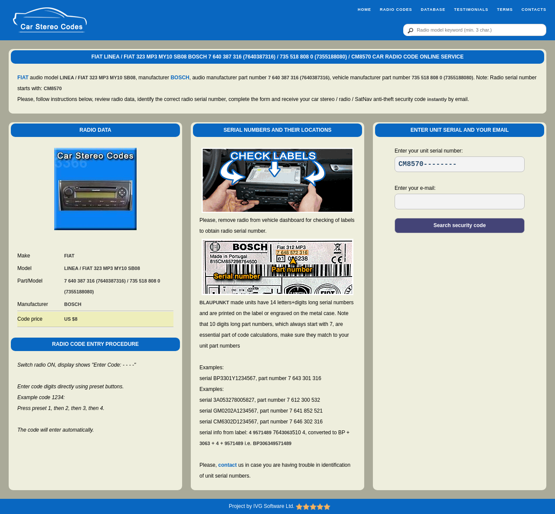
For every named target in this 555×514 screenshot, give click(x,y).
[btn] (409, 30)
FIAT (23, 78)
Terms (505, 9)
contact (227, 465)
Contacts (534, 9)
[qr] (474, 30)
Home (364, 9)
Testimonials (471, 9)
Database (433, 9)
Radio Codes (396, 9)
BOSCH (179, 78)
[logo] (50, 20)
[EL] (460, 201)
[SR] (460, 164)
